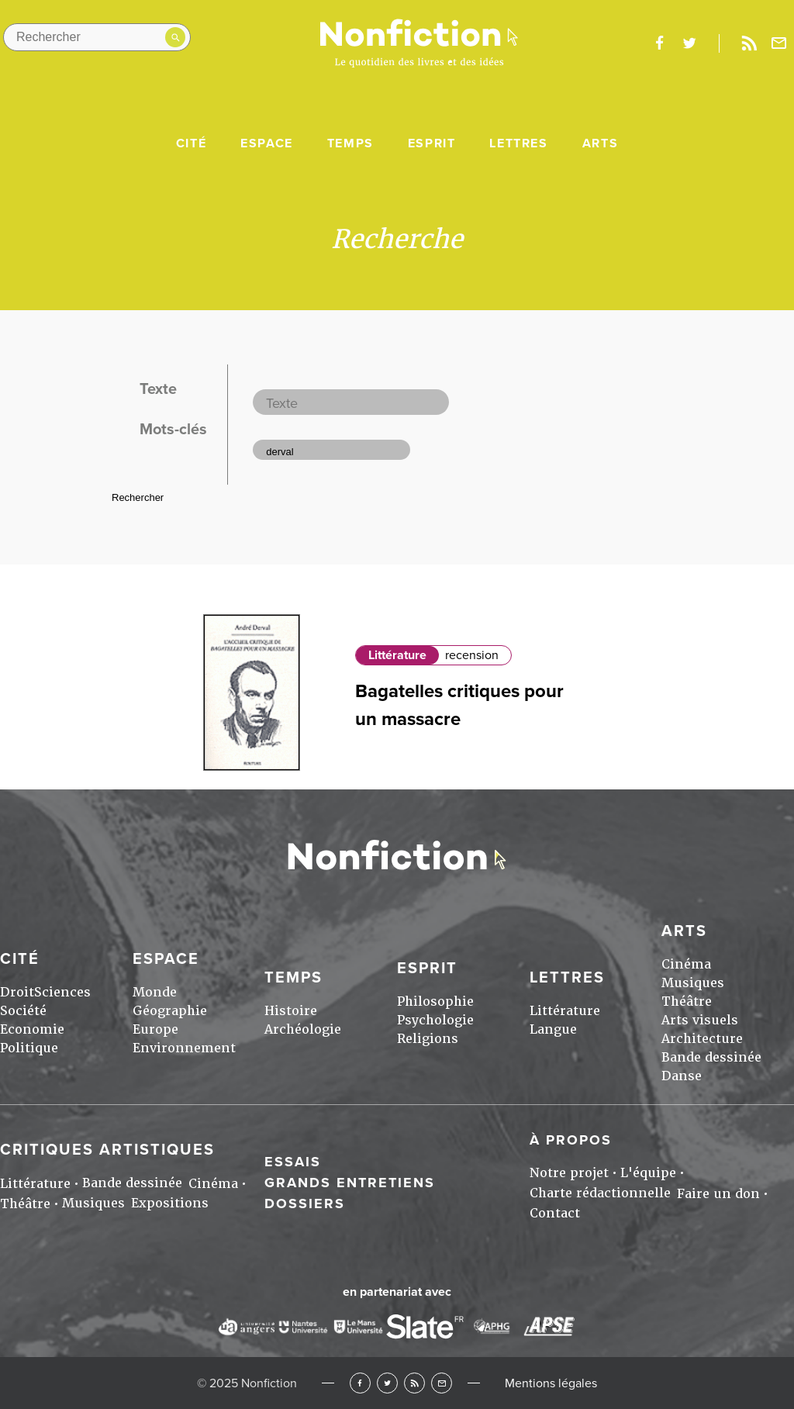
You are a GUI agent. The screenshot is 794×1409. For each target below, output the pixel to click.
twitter (689, 43)
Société (23, 1011)
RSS (414, 1383)
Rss (749, 43)
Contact (555, 1213)
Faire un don (718, 1194)
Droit (17, 992)
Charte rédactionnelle (600, 1193)
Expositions (170, 1203)
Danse (681, 1076)
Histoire (290, 1011)
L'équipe (648, 1173)
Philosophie (435, 1001)
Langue (553, 1029)
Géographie (170, 1011)
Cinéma (686, 964)
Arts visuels (699, 1020)
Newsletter (779, 43)
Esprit (432, 143)
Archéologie (302, 1029)
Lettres (518, 143)
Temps (350, 143)
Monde (155, 992)
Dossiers (304, 1203)
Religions (427, 1039)
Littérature (397, 655)
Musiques (692, 983)
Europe (155, 1029)
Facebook (360, 1383)
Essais (292, 1161)
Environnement (184, 1048)
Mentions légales (551, 1383)
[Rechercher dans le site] (97, 37)
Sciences (62, 992)
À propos (571, 1139)
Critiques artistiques (107, 1150)
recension (472, 655)
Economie (32, 1029)
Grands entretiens (349, 1182)
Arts (600, 143)
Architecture (702, 1039)
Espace (266, 143)
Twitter (387, 1383)
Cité (191, 143)
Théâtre (686, 1001)
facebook (659, 43)
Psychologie (435, 1020)
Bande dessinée (711, 1057)
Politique (29, 1048)
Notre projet (569, 1173)
